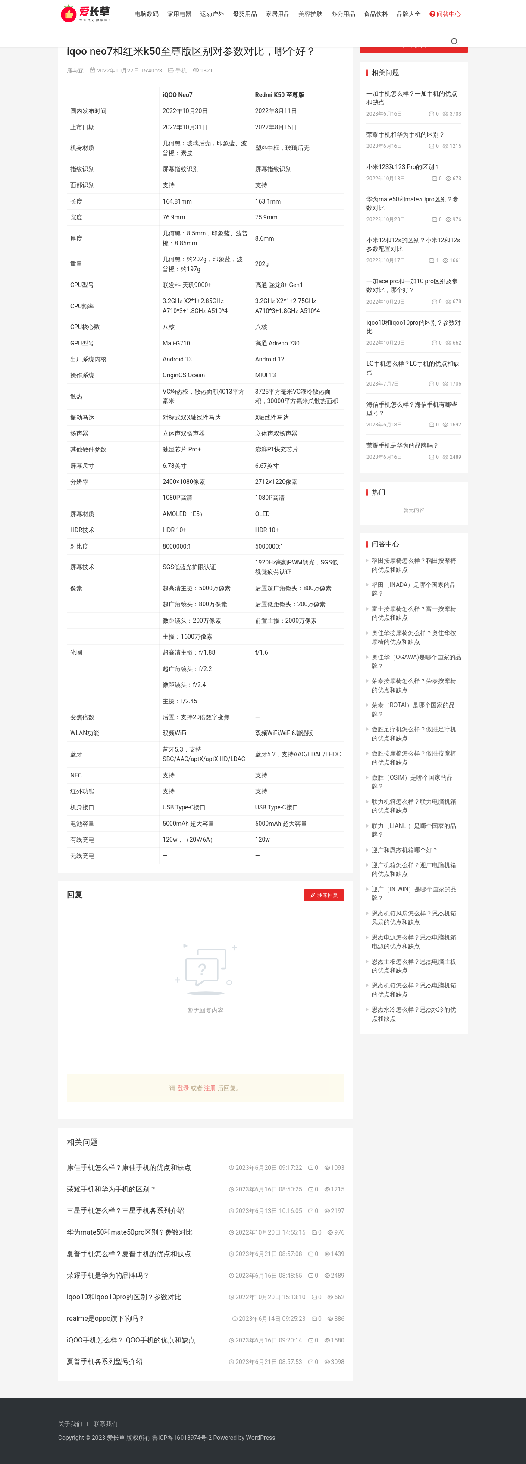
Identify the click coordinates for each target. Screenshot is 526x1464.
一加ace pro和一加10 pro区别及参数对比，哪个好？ (412, 285)
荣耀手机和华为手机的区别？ (405, 134)
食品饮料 (378, 13)
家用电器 (181, 13)
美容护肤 (312, 13)
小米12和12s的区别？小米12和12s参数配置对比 (413, 244)
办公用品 (345, 13)
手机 (181, 70)
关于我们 (70, 1423)
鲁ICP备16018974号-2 (182, 1437)
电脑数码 (148, 13)
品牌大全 (410, 13)
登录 (183, 1088)
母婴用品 (247, 13)
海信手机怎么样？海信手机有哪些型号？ (411, 409)
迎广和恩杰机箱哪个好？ (405, 849)
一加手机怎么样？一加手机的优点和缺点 (411, 98)
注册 (210, 1088)
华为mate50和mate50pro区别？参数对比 (412, 203)
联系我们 (106, 1423)
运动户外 (214, 13)
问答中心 (447, 14)
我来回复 (324, 895)
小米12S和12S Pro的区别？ (403, 166)
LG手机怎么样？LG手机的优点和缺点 (412, 368)
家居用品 (279, 13)
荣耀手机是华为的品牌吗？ (402, 445)
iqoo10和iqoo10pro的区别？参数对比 (413, 327)
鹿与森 (75, 70)
